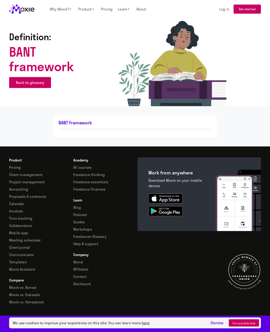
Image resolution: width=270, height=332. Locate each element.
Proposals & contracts (27, 196)
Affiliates (80, 269)
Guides (79, 222)
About (78, 262)
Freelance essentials (90, 182)
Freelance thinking (89, 174)
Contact (80, 276)
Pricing (15, 167)
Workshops (82, 229)
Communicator (21, 254)
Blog (77, 207)
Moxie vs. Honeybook (26, 302)
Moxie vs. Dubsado (24, 294)
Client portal (19, 247)
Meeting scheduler (25, 240)
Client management (25, 174)
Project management (27, 182)
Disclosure (82, 284)
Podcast (80, 214)
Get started (247, 9)
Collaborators (20, 225)
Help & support (85, 243)
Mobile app (18, 233)
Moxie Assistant (22, 269)
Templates (18, 262)
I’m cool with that (243, 323)
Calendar (16, 203)
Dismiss (217, 323)
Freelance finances (89, 189)
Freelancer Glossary (90, 236)
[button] (61, 9)
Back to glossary (30, 82)
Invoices (16, 211)
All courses (82, 167)
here (145, 323)
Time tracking (21, 218)
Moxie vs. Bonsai (22, 287)
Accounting (18, 189)
